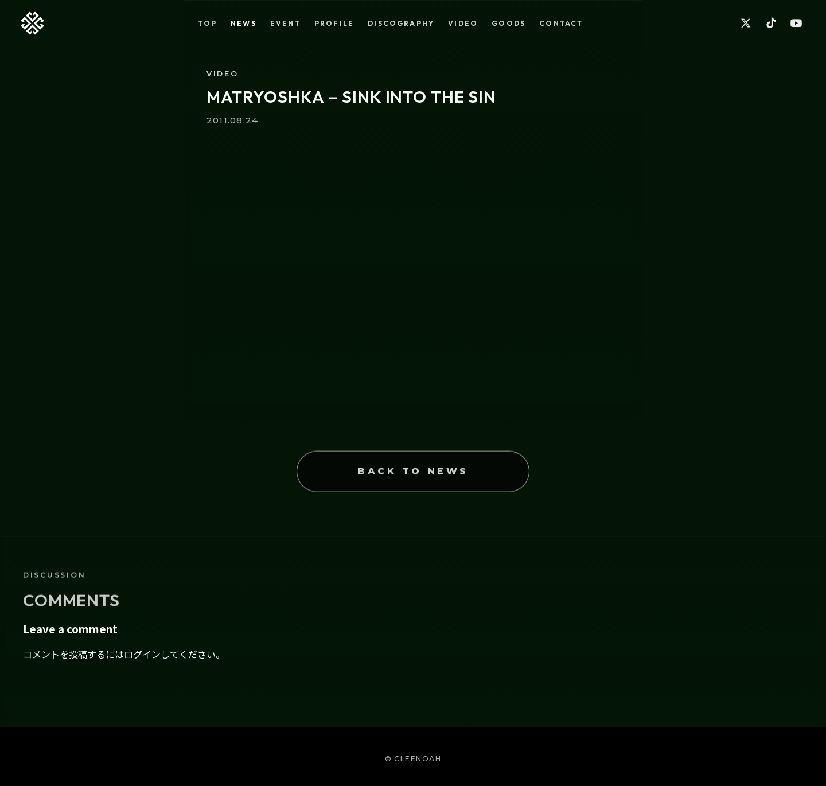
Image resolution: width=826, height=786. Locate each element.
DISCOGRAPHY (401, 23)
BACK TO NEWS (413, 486)
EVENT (285, 23)
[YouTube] (796, 23)
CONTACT (561, 23)
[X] (745, 23)
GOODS (508, 23)
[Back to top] (32, 23)
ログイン (142, 654)
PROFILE (334, 23)
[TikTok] (771, 23)
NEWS (243, 23)
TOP (207, 23)
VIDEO (463, 23)
